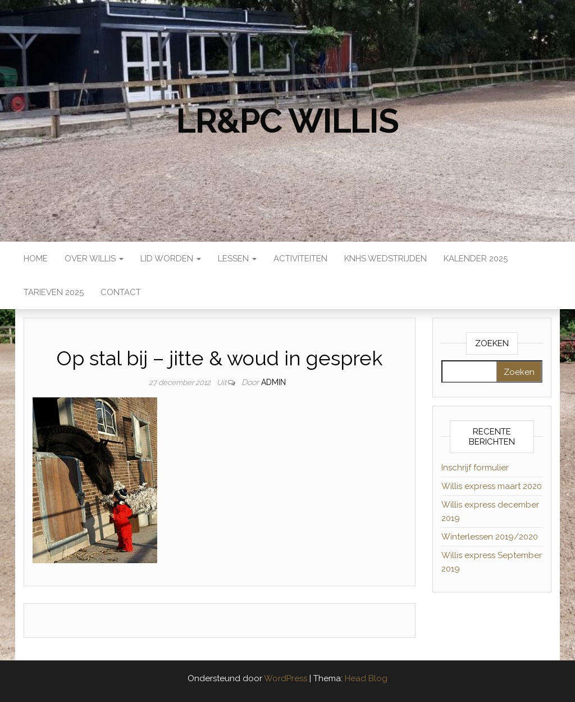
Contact (121, 292)
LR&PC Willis (287, 121)
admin (273, 382)
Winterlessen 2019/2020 (489, 537)
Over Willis (94, 258)
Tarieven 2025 (54, 292)
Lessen (237, 258)
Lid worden (170, 258)
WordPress (285, 678)
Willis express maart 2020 (491, 486)
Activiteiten (300, 258)
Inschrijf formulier (475, 468)
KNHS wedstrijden (385, 258)
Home (36, 258)
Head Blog (366, 678)
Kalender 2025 (476, 258)
